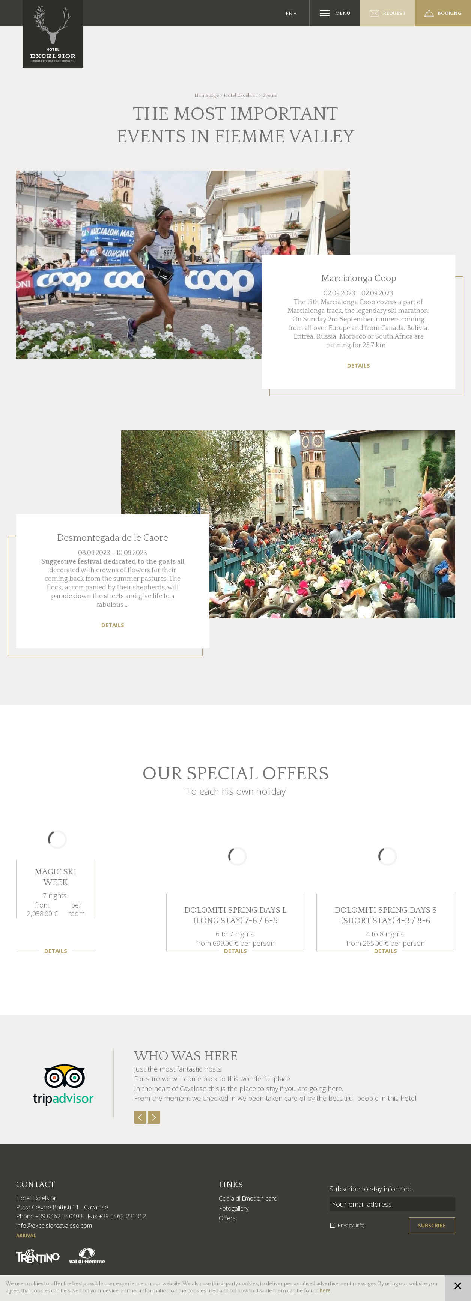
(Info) (359, 1225)
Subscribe (432, 1225)
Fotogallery (233, 1208)
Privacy (351, 1225)
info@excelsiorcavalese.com (54, 1225)
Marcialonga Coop (358, 278)
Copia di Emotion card (248, 1198)
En (289, 14)
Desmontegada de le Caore (112, 538)
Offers (227, 1218)
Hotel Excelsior (240, 95)
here (325, 1290)
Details (358, 365)
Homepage (206, 95)
